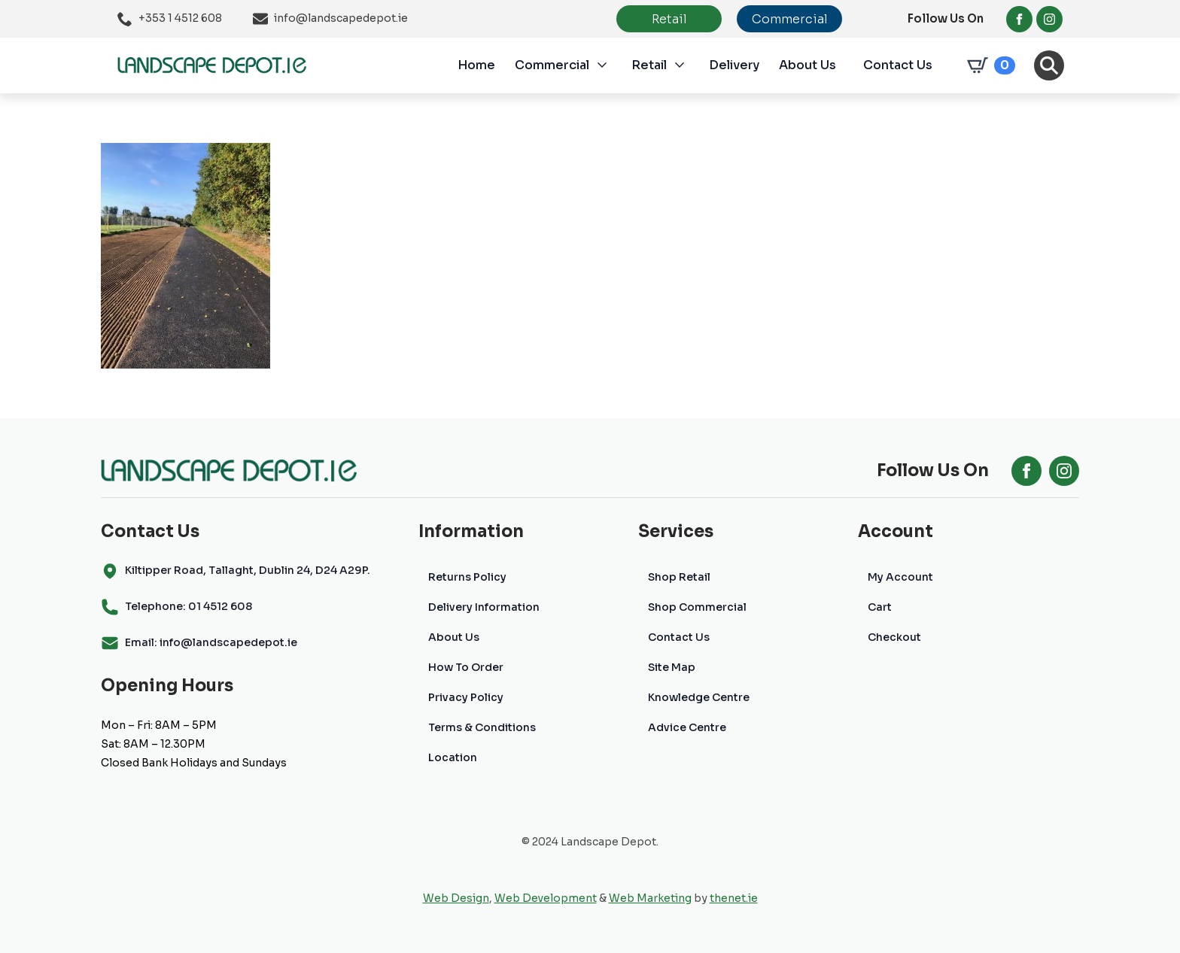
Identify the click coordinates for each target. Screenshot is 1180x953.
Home (476, 65)
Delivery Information (484, 607)
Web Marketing (650, 898)
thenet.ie (734, 898)
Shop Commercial (697, 607)
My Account (900, 577)
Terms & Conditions (482, 727)
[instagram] (1049, 19)
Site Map (671, 667)
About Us (807, 65)
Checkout (894, 637)
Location (452, 757)
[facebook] (1019, 19)
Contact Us (897, 65)
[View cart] (988, 65)
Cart (880, 607)
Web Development (545, 898)
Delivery (734, 65)
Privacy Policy (465, 697)
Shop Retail (679, 577)
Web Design (456, 898)
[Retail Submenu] (688, 65)
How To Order (465, 667)
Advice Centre (687, 727)
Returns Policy (467, 577)
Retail (649, 65)
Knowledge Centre (699, 697)
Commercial (552, 65)
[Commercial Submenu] (610, 65)
